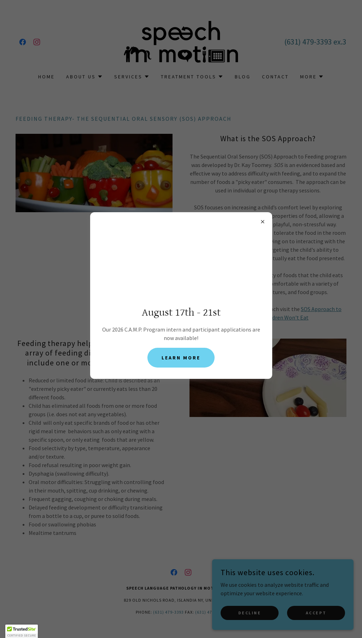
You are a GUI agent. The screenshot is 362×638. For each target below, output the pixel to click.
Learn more (181, 357)
